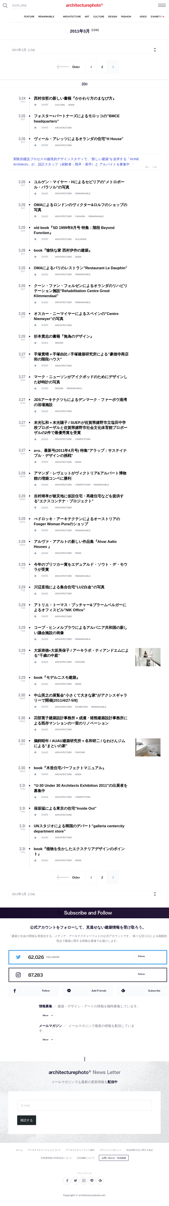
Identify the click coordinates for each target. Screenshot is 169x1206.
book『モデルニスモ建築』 (57, 677)
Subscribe (154, 990)
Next (154, 167)
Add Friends (99, 990)
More (45, 1015)
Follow (141, 956)
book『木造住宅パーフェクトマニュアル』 (70, 768)
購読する (26, 1120)
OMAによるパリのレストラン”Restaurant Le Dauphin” (80, 268)
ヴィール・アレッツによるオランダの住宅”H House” (78, 139)
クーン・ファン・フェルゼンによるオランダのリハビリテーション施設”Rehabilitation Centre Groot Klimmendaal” (80, 291)
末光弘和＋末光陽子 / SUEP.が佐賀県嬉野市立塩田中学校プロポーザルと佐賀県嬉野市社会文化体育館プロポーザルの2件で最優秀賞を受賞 (80, 428)
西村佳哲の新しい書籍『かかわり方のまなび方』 (75, 98)
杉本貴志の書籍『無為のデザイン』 (64, 336)
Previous (147, 167)
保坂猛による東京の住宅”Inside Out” (65, 808)
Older (67, 67)
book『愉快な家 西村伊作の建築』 (63, 250)
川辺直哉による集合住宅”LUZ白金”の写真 (69, 587)
